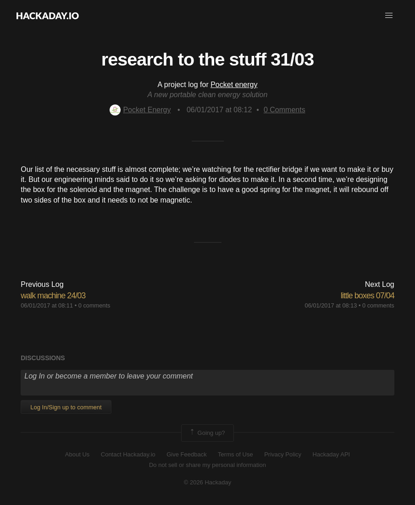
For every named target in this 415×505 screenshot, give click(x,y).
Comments (284, 110)
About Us (77, 454)
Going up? (206, 433)
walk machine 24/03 (53, 295)
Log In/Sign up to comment (65, 407)
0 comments (94, 305)
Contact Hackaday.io (128, 454)
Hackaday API (331, 454)
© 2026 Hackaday (208, 482)
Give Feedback (186, 454)
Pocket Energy (140, 110)
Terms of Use (235, 454)
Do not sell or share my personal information (207, 464)
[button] (388, 15)
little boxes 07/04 (367, 295)
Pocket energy (233, 84)
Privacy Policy (282, 454)
